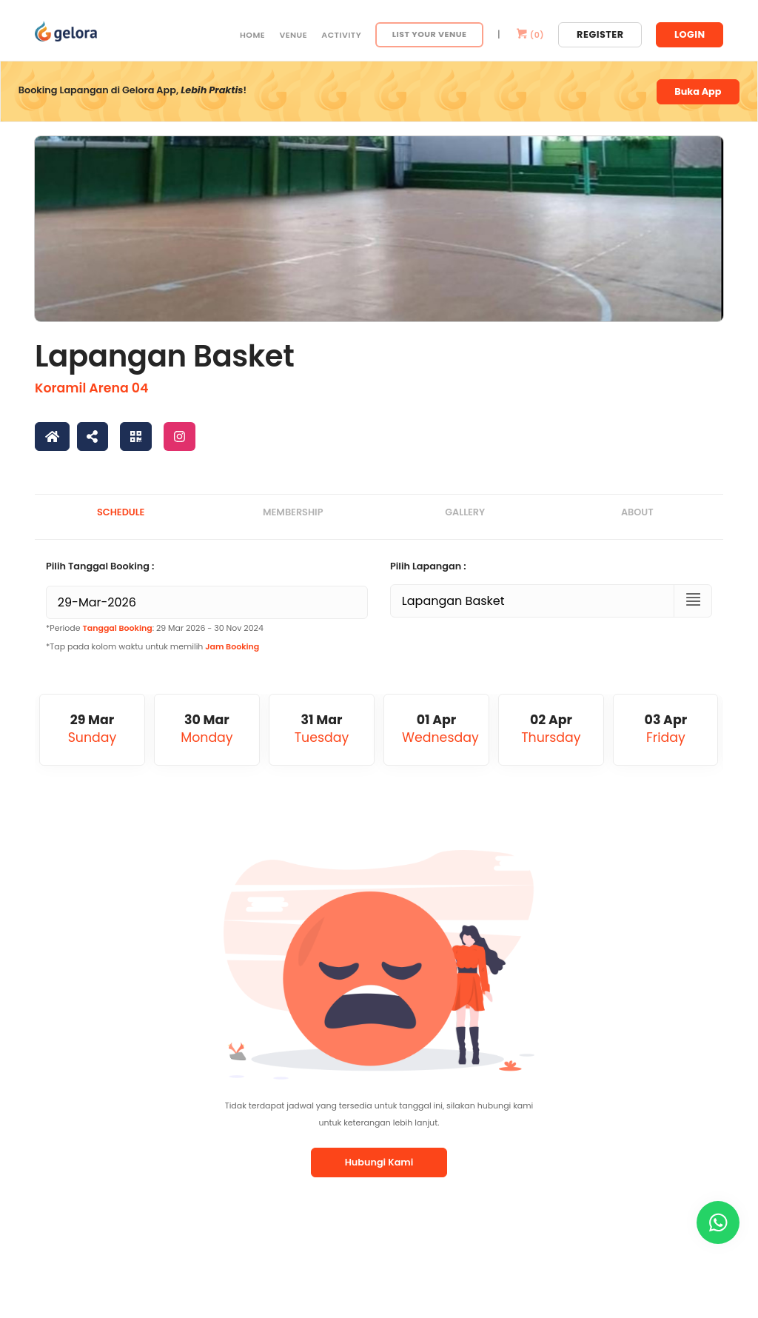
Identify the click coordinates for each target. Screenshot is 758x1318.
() (529, 35)
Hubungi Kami (379, 1162)
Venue (293, 35)
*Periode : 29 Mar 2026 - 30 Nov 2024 (155, 628)
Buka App (697, 91)
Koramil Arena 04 (92, 388)
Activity (341, 35)
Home (252, 35)
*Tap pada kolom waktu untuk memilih (152, 646)
